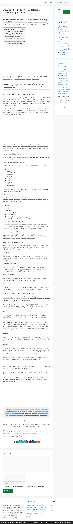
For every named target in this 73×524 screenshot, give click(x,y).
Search (59, 9)
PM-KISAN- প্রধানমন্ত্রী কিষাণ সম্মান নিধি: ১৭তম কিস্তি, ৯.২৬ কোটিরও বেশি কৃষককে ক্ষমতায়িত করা (35, 515)
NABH (37, 112)
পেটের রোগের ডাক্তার (8, 433)
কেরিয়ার (51, 509)
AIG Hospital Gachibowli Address (14, 33)
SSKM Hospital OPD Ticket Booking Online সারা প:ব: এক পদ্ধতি (17, 435)
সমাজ (51, 505)
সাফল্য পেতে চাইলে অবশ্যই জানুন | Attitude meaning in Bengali (63, 45)
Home (45, 2)
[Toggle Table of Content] (23, 29)
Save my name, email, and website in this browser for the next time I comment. (25, 486)
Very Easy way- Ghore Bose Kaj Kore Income (64, 109)
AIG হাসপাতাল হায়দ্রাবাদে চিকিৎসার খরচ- (15, 40)
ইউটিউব (67, 2)
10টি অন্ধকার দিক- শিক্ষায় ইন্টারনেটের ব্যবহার (13, 436)
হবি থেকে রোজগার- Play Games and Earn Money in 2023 (63, 27)
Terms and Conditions (39, 522)
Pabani (59, 69)
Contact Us (63, 522)
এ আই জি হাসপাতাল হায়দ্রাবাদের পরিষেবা (15, 35)
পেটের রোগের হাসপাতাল (19, 433)
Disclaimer (56, 522)
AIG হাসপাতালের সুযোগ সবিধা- (13, 36)
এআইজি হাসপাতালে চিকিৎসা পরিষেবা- (15, 38)
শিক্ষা (51, 507)
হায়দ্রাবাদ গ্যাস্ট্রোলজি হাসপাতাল (30, 433)
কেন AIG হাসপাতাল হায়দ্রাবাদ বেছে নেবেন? (16, 41)
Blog (52, 2)
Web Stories (59, 2)
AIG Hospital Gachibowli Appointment (14, 31)
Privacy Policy (49, 522)
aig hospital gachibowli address (11, 432)
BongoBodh (12, 522)
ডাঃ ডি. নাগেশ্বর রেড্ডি (28, 109)
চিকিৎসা (6, 430)
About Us (69, 522)
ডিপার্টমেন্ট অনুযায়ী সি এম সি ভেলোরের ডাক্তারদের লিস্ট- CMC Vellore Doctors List (64, 91)
